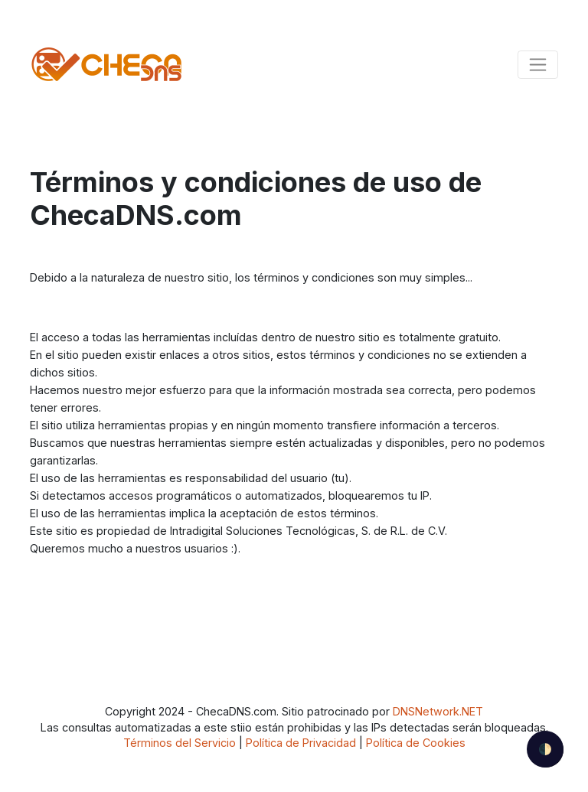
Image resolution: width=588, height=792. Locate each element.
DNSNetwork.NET (438, 711)
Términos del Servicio (179, 742)
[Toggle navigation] (538, 65)
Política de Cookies (416, 742)
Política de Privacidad (301, 742)
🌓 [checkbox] (545, 748)
